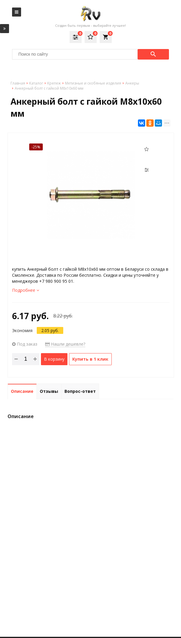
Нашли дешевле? (65, 344)
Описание (22, 391)
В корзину (54, 359)
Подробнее (25, 290)
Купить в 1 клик (90, 359)
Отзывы (49, 391)
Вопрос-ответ (80, 391)
